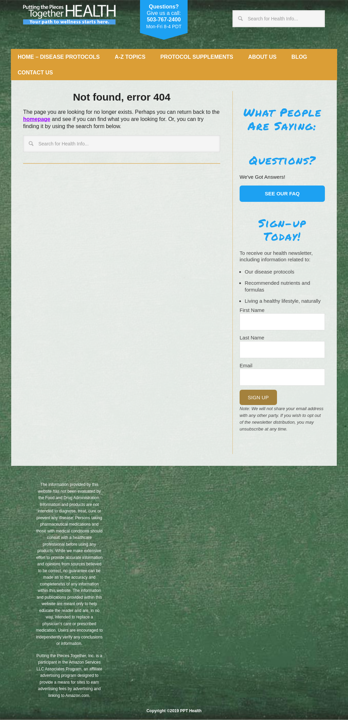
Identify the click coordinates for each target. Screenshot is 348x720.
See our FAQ (282, 193)
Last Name (252, 337)
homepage (36, 119)
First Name (252, 310)
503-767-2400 (164, 19)
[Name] (282, 321)
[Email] (282, 377)
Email (246, 365)
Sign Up (258, 397)
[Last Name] (282, 349)
